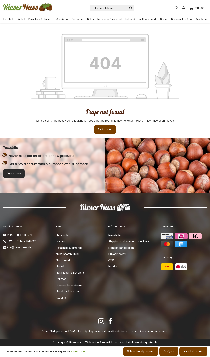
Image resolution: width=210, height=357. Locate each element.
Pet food (61, 279)
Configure (168, 351)
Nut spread (63, 260)
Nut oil (60, 266)
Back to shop (105, 129)
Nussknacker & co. (67, 291)
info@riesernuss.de (19, 247)
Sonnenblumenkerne (69, 285)
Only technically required (140, 351)
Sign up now (14, 173)
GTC (111, 260)
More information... (80, 351)
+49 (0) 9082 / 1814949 (21, 241)
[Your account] (184, 8)
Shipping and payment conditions (129, 241)
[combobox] (108, 8)
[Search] (130, 8)
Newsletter (115, 235)
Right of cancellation (121, 247)
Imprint (112, 266)
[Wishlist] (176, 8)
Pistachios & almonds (69, 247)
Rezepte (61, 297)
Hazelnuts (62, 235)
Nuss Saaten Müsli (67, 254)
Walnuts (61, 241)
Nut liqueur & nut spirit (70, 272)
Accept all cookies (193, 351)
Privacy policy (117, 254)
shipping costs (91, 331)
